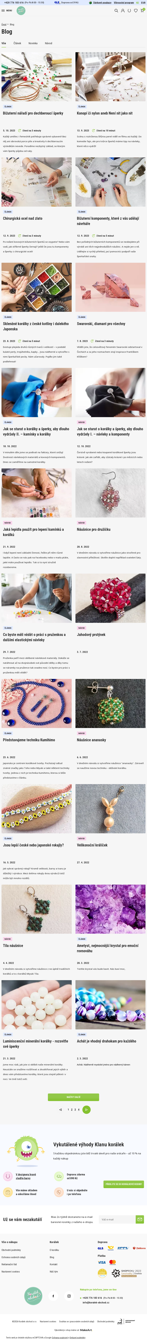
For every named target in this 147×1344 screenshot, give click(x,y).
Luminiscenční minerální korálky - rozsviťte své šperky (35, 1044)
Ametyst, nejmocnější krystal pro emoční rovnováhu (107, 948)
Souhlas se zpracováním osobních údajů (76, 1321)
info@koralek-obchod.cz (96, 1302)
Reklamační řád (9, 1264)
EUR (143, 2)
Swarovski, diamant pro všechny (101, 324)
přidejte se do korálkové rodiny (124, 1184)
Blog (12, 24)
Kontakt (53, 1264)
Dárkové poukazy (100, 2)
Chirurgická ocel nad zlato (22, 218)
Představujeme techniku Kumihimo (29, 740)
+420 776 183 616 (14, 2)
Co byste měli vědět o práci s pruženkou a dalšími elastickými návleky (34, 637)
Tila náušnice (13, 945)
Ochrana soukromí (60, 1337)
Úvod (4, 24)
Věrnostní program (124, 2)
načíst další (73, 1097)
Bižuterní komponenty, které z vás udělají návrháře (108, 221)
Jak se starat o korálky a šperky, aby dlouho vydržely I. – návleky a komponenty (110, 431)
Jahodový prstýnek (91, 634)
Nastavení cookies (11, 1271)
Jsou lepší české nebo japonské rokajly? (33, 845)
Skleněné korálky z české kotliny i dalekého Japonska (36, 326)
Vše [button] (4, 43)
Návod (48, 43)
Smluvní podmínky (77, 1337)
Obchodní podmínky (11, 1249)
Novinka (33, 43)
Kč (137, 2)
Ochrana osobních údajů (13, 1257)
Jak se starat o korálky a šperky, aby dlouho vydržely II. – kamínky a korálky (36, 431)
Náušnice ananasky (91, 740)
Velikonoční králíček (92, 845)
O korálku (54, 1249)
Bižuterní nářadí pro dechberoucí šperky (33, 113)
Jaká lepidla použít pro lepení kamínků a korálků (33, 532)
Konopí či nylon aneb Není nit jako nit (105, 113)
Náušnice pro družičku (93, 529)
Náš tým (54, 1271)
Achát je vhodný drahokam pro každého (106, 1041)
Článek (17, 43)
